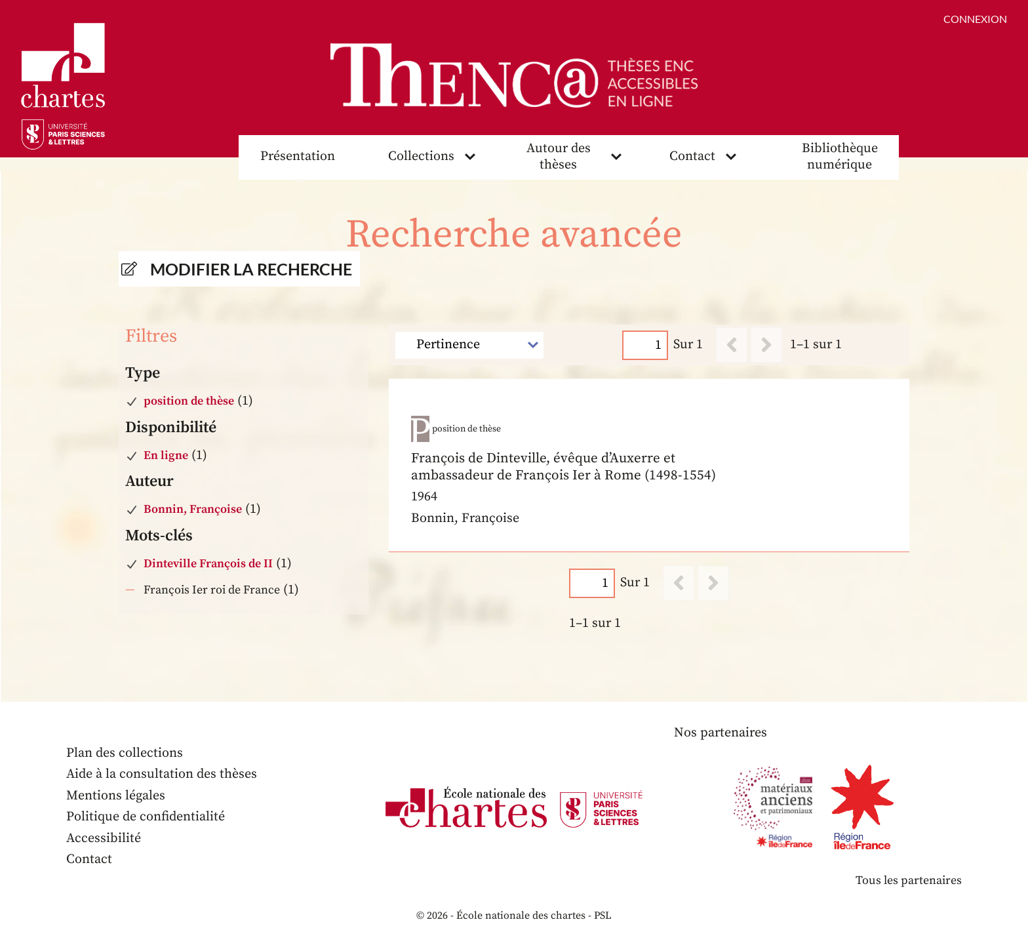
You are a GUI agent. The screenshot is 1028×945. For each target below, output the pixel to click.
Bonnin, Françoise (193, 509)
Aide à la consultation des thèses (161, 774)
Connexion (975, 18)
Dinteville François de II (208, 563)
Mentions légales (115, 796)
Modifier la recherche (251, 269)
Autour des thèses (558, 156)
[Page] (646, 345)
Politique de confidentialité (145, 817)
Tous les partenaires (909, 880)
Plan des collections (124, 753)
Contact (692, 156)
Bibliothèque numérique (840, 156)
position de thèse (189, 401)
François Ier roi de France (212, 589)
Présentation (297, 156)
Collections (421, 156)
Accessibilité (103, 838)
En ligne (166, 455)
